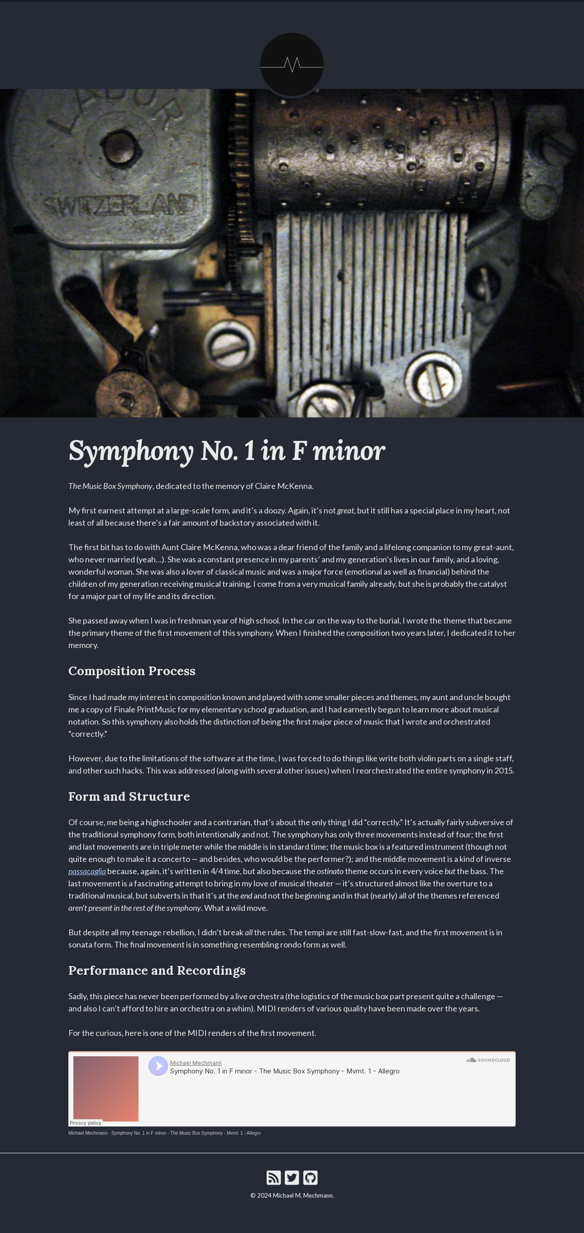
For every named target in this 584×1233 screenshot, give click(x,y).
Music (301, 11)
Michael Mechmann (88, 1133)
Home (241, 11)
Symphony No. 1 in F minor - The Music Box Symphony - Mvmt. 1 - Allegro (186, 1133)
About (271, 11)
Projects (336, 11)
